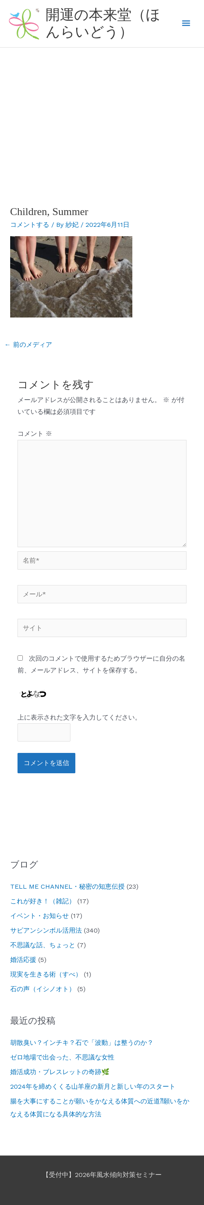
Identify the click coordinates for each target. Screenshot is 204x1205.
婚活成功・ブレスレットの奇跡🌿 (60, 1072)
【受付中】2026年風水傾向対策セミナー (102, 1175)
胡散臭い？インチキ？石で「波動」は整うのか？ (82, 1042)
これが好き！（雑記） (42, 901)
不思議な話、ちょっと (42, 945)
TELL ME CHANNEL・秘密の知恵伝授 (67, 886)
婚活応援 (23, 960)
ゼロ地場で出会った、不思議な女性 (62, 1057)
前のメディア (28, 344)
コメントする (29, 224)
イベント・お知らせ (39, 916)
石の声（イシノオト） (42, 989)
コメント (35, 433)
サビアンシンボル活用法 (46, 930)
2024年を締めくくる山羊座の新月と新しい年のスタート (92, 1086)
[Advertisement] (102, 108)
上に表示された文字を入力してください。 (79, 717)
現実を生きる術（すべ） (46, 974)
